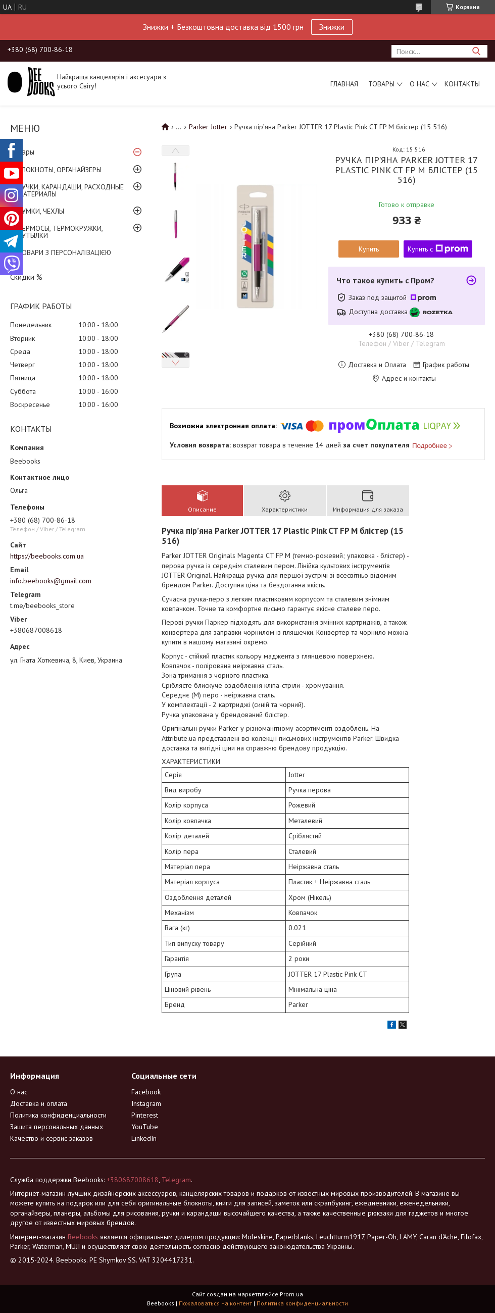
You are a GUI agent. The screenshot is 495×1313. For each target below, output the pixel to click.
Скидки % (26, 277)
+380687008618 (133, 1179)
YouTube (144, 1126)
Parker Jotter (208, 126)
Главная (344, 83)
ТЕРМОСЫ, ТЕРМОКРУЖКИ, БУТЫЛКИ (60, 232)
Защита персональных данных (56, 1126)
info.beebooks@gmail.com (50, 580)
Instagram (146, 1103)
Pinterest (144, 1115)
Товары (381, 83)
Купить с (438, 249)
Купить (369, 249)
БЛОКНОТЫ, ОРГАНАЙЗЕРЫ (60, 169)
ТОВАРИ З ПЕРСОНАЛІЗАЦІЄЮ (64, 252)
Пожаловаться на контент (215, 1303)
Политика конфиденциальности (58, 1115)
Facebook (146, 1091)
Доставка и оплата (38, 1103)
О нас (419, 83)
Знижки (331, 27)
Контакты (462, 83)
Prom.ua (291, 1294)
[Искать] (476, 51)
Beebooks (83, 1236)
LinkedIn (144, 1138)
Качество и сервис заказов (51, 1138)
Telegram (176, 1179)
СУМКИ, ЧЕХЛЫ (41, 211)
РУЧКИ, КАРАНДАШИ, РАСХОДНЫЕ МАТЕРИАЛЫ (71, 190)
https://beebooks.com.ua (47, 556)
